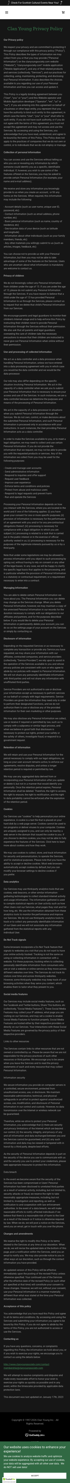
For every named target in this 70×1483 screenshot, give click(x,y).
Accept (35, 1476)
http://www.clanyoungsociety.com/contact (26, 1364)
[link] (63, 12)
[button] (11, 12)
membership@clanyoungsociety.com (23, 1368)
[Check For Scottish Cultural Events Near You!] (35, 3)
